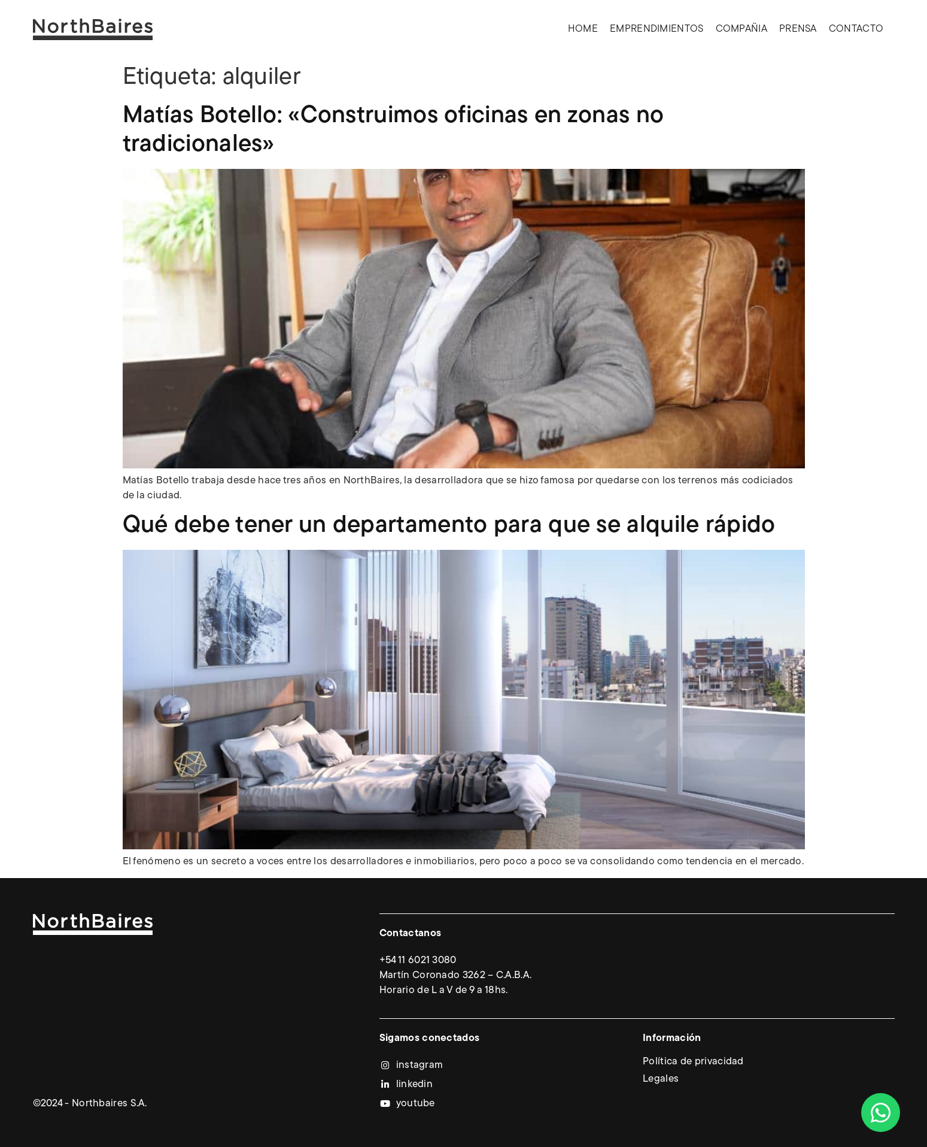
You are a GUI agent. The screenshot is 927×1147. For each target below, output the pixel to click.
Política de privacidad (693, 1062)
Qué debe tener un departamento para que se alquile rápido (449, 526)
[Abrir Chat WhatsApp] (880, 1112)
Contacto (856, 29)
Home (583, 29)
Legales (661, 1079)
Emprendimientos (657, 29)
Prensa (798, 29)
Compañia (741, 29)
